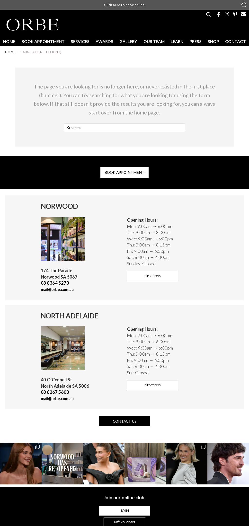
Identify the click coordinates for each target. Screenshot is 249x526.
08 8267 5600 (55, 392)
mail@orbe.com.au (57, 289)
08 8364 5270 (55, 283)
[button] (244, 4)
